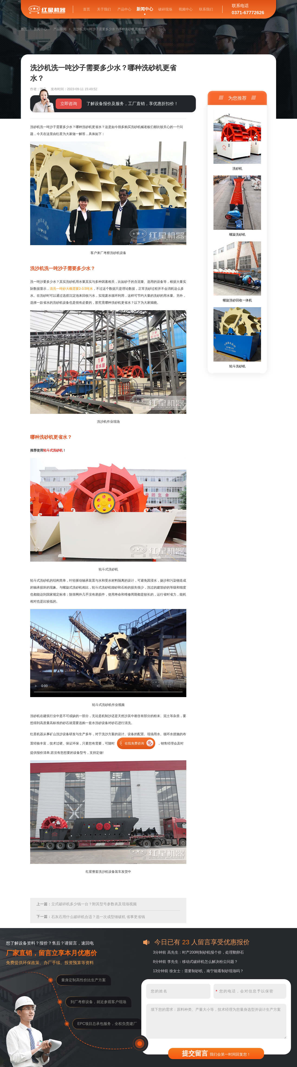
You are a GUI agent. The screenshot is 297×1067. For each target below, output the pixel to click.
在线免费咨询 (134, 743)
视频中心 (186, 9)
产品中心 (124, 9)
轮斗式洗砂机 (53, 450)
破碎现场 (165, 9)
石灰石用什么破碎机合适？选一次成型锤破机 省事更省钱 (98, 917)
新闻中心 (144, 9)
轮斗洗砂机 (237, 366)
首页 (86, 9)
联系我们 (206, 9)
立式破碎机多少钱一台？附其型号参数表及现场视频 (94, 904)
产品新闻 (59, 29)
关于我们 (104, 9)
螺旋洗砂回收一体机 (237, 300)
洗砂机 (237, 168)
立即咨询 (68, 103)
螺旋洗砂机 (237, 234)
